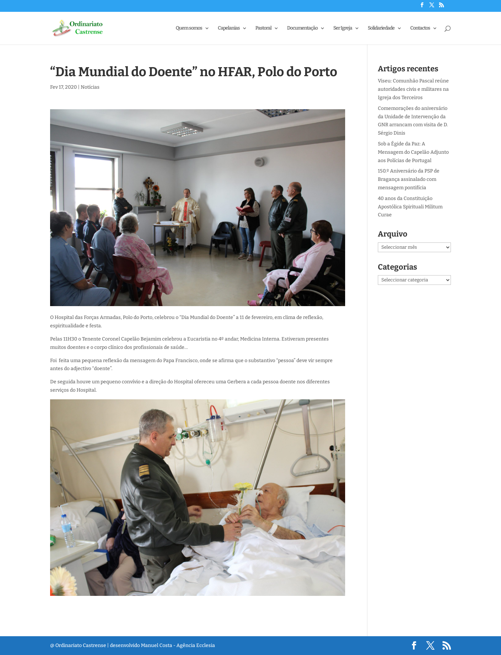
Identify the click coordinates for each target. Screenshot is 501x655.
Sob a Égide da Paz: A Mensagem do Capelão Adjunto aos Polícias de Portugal (413, 152)
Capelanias (229, 28)
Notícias (90, 87)
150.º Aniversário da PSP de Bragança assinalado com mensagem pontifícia (408, 179)
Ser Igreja (342, 28)
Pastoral (263, 28)
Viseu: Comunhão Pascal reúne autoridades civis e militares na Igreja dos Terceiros (413, 89)
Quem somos (189, 28)
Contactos (420, 28)
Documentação (302, 28)
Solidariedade (381, 28)
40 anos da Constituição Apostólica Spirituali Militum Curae (410, 206)
